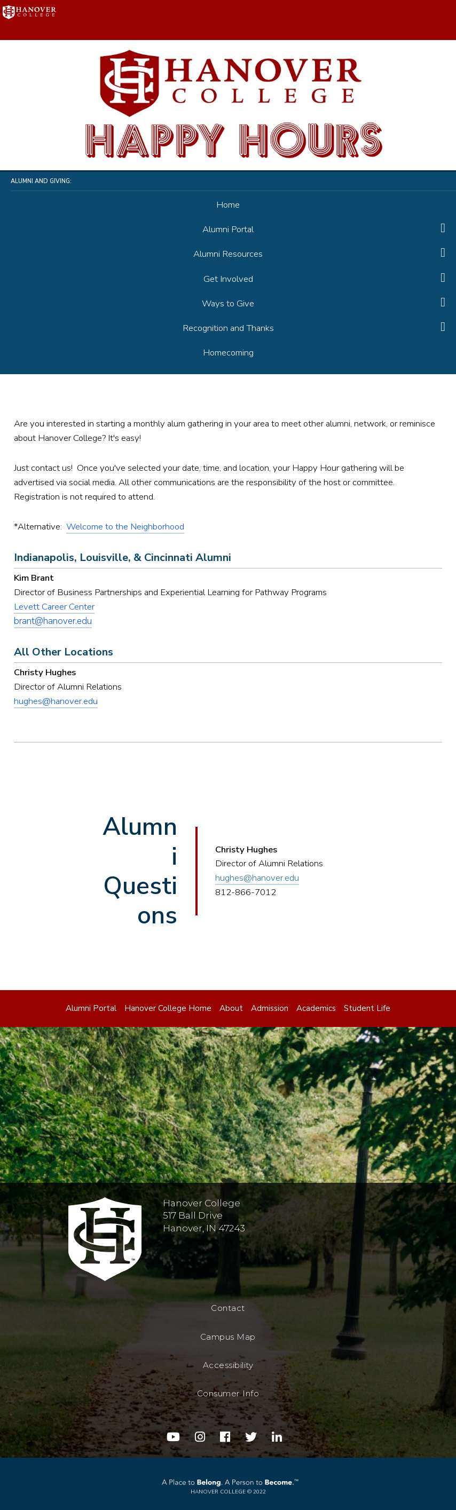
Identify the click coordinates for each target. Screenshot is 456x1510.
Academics (316, 1008)
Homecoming (228, 352)
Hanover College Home (167, 1008)
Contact (228, 1308)
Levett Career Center (54, 606)
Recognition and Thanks (228, 328)
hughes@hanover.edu (56, 701)
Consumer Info (228, 1393)
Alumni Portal (228, 229)
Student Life (367, 1008)
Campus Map (228, 1337)
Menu (439, 17)
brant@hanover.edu (53, 621)
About (231, 1008)
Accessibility (228, 1365)
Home (228, 205)
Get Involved (228, 279)
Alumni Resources (228, 254)
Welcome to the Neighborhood (125, 526)
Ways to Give (228, 303)
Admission (269, 1008)
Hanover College (218, 1492)
